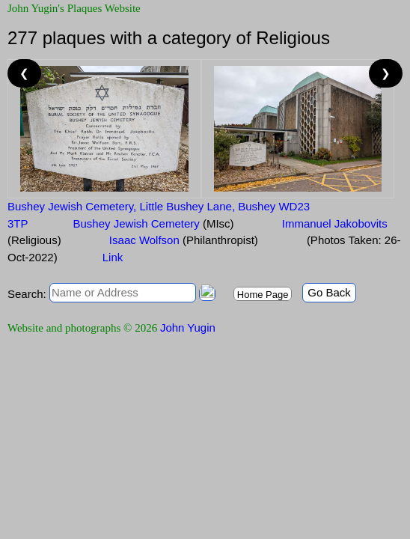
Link (112, 257)
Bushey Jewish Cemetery (153, 223)
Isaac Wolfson (182, 240)
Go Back (329, 292)
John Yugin (187, 327)
